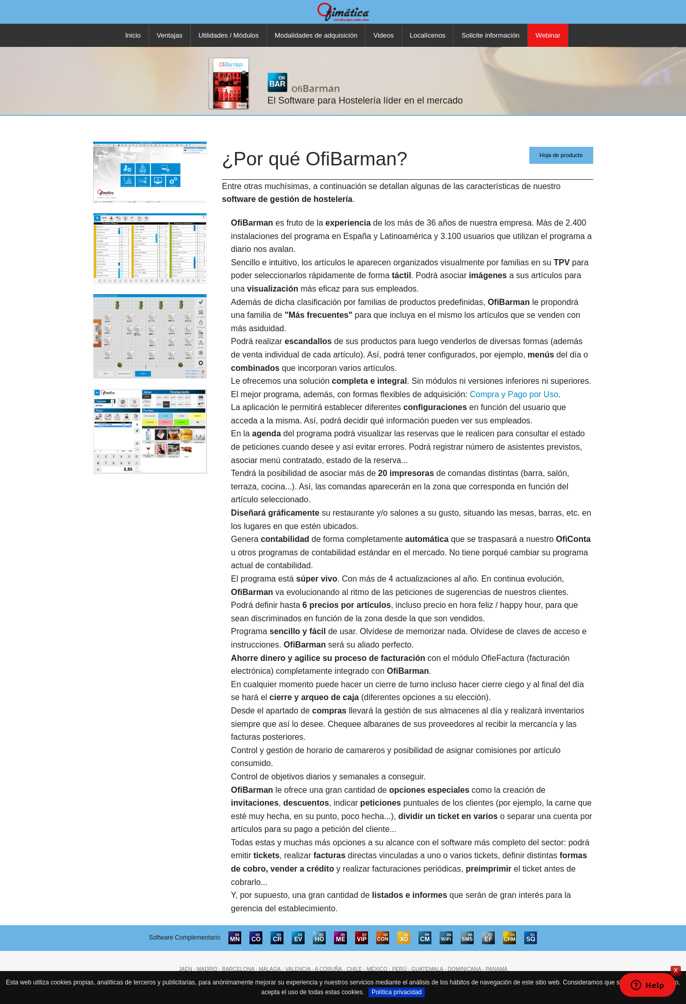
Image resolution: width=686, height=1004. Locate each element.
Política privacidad (397, 992)
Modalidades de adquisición (316, 35)
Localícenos (427, 35)
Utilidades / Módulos (228, 35)
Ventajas (169, 35)
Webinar (548, 35)
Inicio (133, 35)
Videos (383, 35)
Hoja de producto (561, 155)
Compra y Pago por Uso (514, 394)
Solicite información (490, 35)
